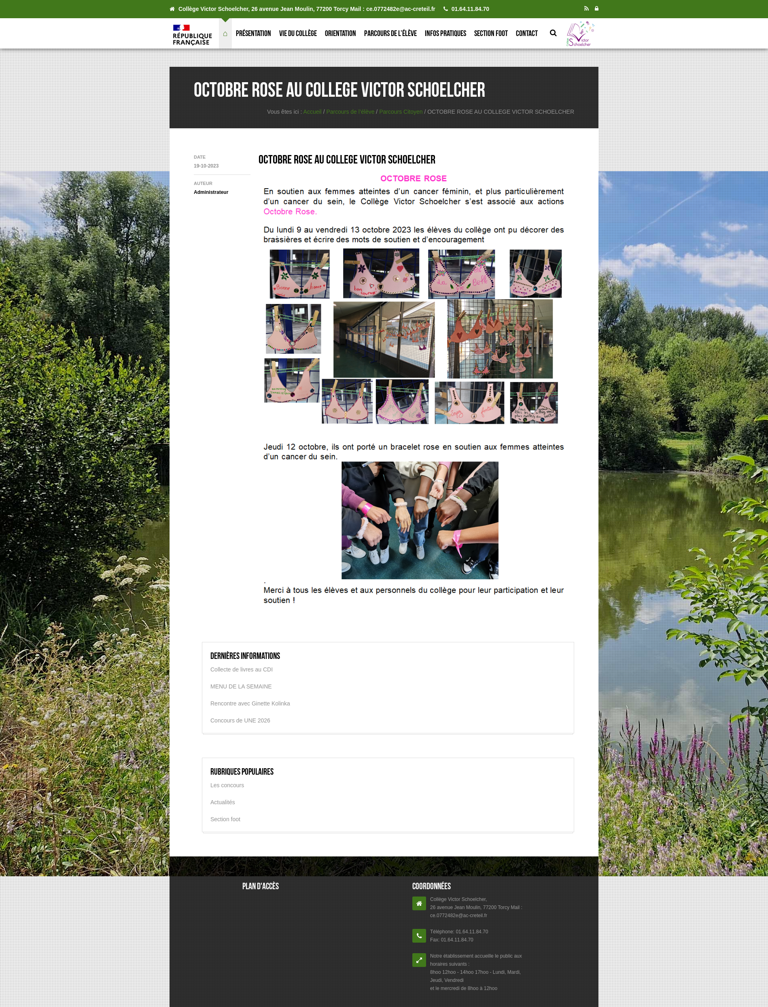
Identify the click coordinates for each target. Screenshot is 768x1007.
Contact (527, 33)
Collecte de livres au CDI (241, 669)
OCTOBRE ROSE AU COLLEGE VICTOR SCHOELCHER (347, 159)
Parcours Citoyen (400, 111)
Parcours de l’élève (390, 33)
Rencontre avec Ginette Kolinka (250, 703)
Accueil (312, 111)
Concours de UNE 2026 (240, 720)
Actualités (222, 802)
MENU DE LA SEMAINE (241, 686)
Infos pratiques (445, 33)
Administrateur (211, 192)
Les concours (227, 785)
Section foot (491, 33)
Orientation (340, 33)
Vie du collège (298, 33)
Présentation (253, 33)
